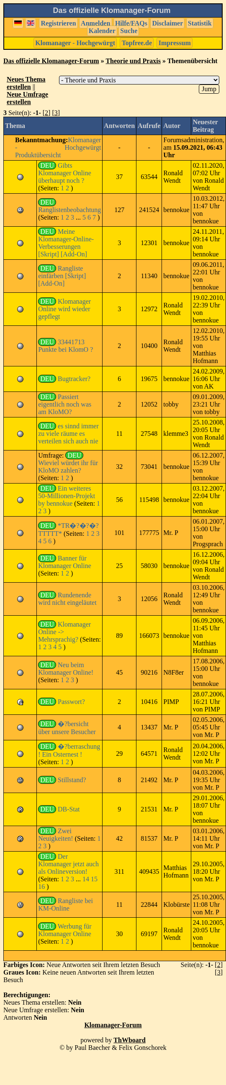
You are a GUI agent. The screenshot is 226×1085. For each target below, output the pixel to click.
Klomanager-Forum (112, 1025)
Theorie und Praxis (133, 60)
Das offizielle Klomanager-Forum (51, 60)
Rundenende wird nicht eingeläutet (67, 598)
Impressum (175, 42)
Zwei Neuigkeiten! (55, 834)
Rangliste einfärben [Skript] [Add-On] (62, 276)
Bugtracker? (74, 378)
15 (94, 879)
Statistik (200, 23)
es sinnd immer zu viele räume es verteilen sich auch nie (68, 433)
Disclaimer (167, 23)
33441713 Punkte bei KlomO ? (65, 345)
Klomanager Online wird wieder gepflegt (64, 309)
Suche (128, 30)
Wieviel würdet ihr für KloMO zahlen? (68, 466)
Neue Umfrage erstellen (27, 98)
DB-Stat (69, 809)
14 (85, 879)
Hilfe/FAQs (131, 23)
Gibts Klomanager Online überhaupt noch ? (64, 173)
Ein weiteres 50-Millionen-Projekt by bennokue (66, 496)
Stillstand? (72, 779)
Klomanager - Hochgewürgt (75, 42)
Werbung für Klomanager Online (65, 930)
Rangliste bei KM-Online (65, 904)
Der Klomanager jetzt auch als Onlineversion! (68, 864)
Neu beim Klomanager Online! (65, 668)
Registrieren (58, 23)
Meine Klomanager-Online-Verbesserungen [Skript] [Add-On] (66, 243)
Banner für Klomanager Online (64, 562)
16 (41, 886)
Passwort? (71, 701)
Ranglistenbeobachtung (69, 209)
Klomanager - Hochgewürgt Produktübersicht (58, 147)
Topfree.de (137, 42)
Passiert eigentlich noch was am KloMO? (64, 404)
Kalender (102, 30)
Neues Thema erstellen (26, 83)
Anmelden (95, 23)
